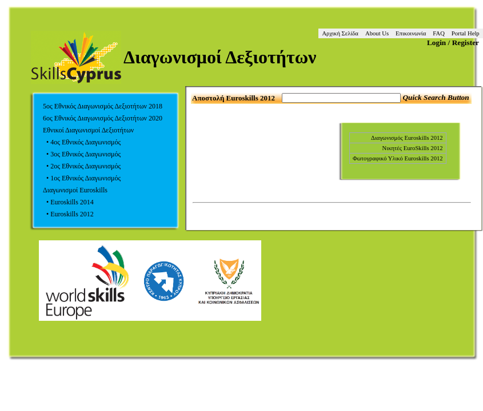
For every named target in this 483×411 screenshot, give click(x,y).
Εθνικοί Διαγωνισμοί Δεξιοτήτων (88, 130)
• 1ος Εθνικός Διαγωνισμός (82, 178)
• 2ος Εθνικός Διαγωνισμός (82, 166)
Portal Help (466, 33)
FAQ (439, 33)
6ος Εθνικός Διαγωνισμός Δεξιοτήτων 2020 (102, 118)
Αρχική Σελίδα (340, 33)
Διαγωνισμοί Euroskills (75, 190)
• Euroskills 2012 (68, 214)
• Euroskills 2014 (68, 202)
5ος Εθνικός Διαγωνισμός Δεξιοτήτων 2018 (102, 106)
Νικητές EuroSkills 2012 (412, 148)
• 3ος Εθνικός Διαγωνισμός (82, 154)
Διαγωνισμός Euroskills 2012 (407, 138)
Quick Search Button (435, 97)
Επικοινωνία (411, 33)
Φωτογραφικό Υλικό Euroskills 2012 (398, 158)
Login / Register (453, 42)
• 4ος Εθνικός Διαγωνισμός (82, 142)
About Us (377, 33)
